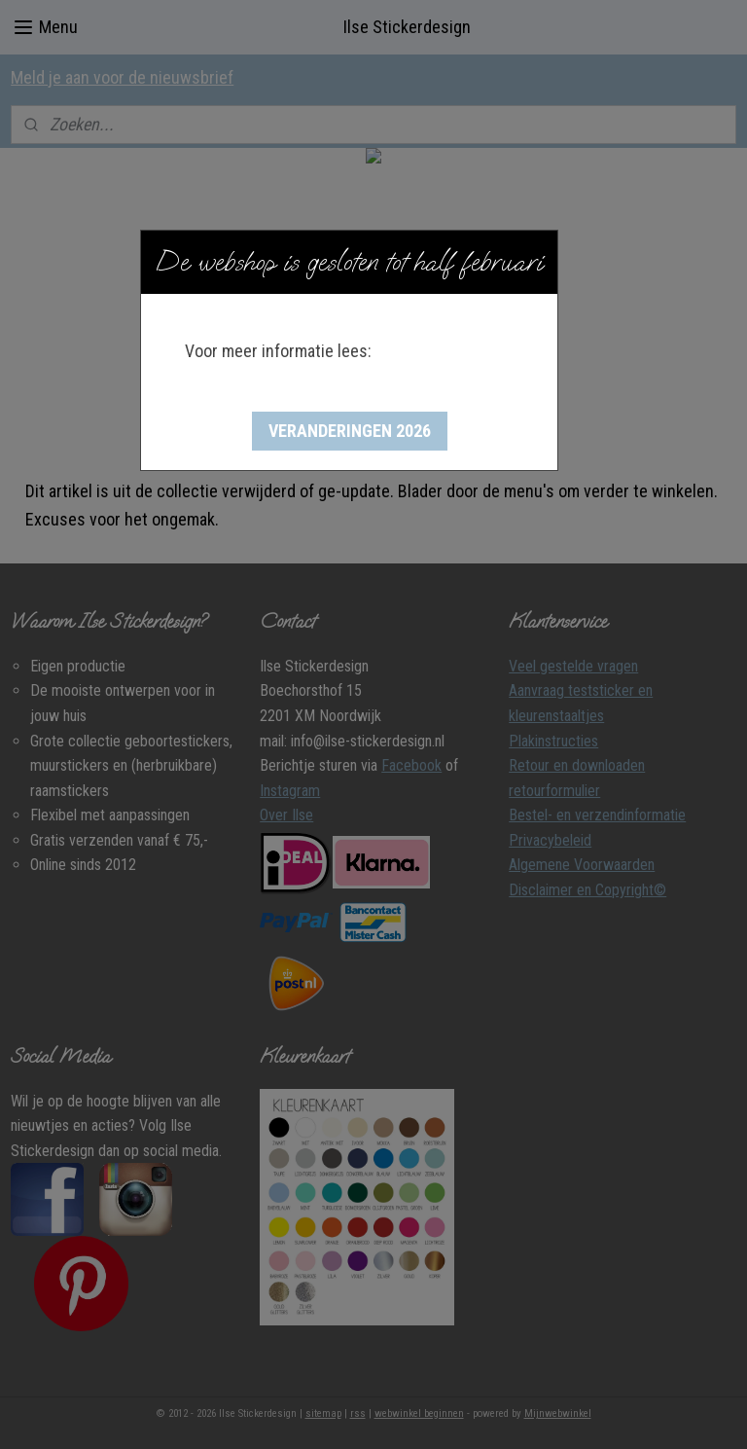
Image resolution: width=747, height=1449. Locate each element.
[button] (349, 431)
